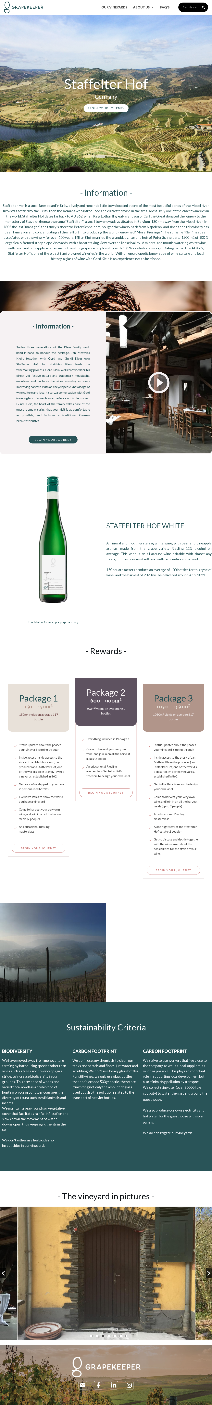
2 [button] (97, 1336)
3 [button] (103, 1336)
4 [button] (109, 1336)
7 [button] (126, 1336)
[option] (106, 1273)
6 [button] (120, 1336)
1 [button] (91, 1336)
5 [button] (115, 1336)
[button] (3, 1273)
